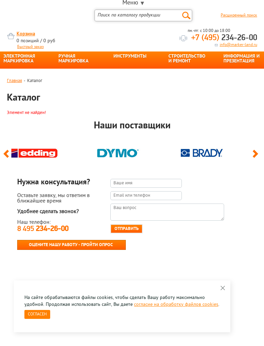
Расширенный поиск (239, 15)
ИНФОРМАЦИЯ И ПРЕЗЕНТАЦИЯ (241, 59)
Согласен (37, 314)
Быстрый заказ (30, 47)
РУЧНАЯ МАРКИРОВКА (73, 59)
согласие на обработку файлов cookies (176, 304)
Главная (14, 81)
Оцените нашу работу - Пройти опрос (71, 245)
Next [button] (257, 157)
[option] (48, 151)
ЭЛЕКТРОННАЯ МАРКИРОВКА (19, 59)
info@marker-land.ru (238, 45)
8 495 (42, 229)
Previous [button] (7, 157)
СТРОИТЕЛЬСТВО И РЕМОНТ (186, 59)
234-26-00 (224, 38)
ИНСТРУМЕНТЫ (129, 56)
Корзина (25, 34)
